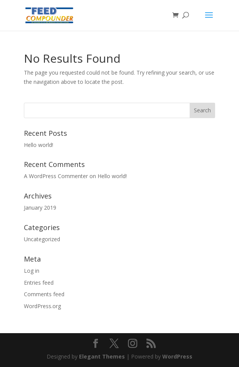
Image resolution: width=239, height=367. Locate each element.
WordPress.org (42, 306)
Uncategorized (42, 239)
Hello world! (38, 144)
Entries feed (39, 282)
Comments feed (44, 294)
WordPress (177, 356)
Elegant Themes (102, 356)
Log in (31, 270)
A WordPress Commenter (56, 176)
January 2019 (40, 207)
